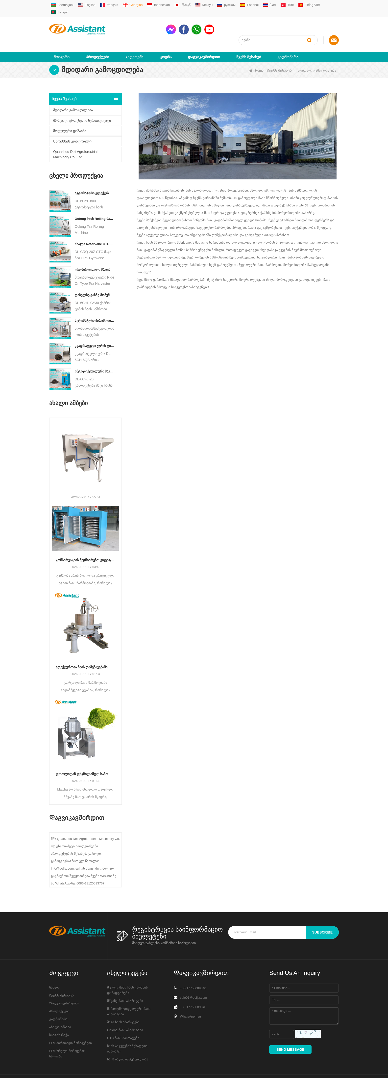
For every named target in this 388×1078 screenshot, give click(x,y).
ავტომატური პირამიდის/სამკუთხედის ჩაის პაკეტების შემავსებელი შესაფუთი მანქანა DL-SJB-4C (95, 302)
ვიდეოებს (134, 39)
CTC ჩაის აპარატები (123, 1020)
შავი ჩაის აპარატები (123, 1004)
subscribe (322, 914)
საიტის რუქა (59, 1017)
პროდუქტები (97, 39)
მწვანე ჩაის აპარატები (125, 983)
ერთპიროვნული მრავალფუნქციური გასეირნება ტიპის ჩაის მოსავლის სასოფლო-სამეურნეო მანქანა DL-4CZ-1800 (95, 251)
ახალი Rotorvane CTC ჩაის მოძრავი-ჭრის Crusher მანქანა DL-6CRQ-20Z (95, 226)
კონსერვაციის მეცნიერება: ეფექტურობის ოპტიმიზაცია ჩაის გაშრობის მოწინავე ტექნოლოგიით (85, 542)
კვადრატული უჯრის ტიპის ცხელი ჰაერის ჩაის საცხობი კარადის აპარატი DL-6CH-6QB (95, 328)
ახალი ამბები (60, 1009)
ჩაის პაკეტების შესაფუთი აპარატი (127, 1030)
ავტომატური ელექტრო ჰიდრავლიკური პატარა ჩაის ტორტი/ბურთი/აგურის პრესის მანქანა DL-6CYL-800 (95, 175)
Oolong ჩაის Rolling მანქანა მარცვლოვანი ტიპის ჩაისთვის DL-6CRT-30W (95, 200)
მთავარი (62, 39)
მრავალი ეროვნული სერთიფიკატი (82, 102)
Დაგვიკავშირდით (204, 39)
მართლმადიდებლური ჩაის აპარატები (128, 993)
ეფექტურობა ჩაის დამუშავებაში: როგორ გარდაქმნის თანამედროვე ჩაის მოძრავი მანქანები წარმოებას (85, 649)
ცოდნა (166, 39)
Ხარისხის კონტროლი (72, 123)
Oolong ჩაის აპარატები (125, 1012)
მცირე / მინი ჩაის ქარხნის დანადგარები (127, 972)
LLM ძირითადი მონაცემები (70, 1025)
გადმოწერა (287, 39)
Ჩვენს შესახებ (248, 39)
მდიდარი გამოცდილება (73, 92)
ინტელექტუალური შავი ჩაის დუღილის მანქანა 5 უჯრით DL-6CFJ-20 (95, 353)
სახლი (54, 969)
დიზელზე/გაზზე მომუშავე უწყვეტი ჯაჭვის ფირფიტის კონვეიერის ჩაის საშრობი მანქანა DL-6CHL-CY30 (95, 277)
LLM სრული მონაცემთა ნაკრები (67, 1035)
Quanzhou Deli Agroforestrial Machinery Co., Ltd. (75, 136)
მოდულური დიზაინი (69, 113)
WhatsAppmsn (190, 998)
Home (256, 52)
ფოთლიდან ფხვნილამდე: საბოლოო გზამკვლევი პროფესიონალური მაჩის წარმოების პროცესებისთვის (85, 756)
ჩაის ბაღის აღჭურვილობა (127, 1041)
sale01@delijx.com (193, 979)
